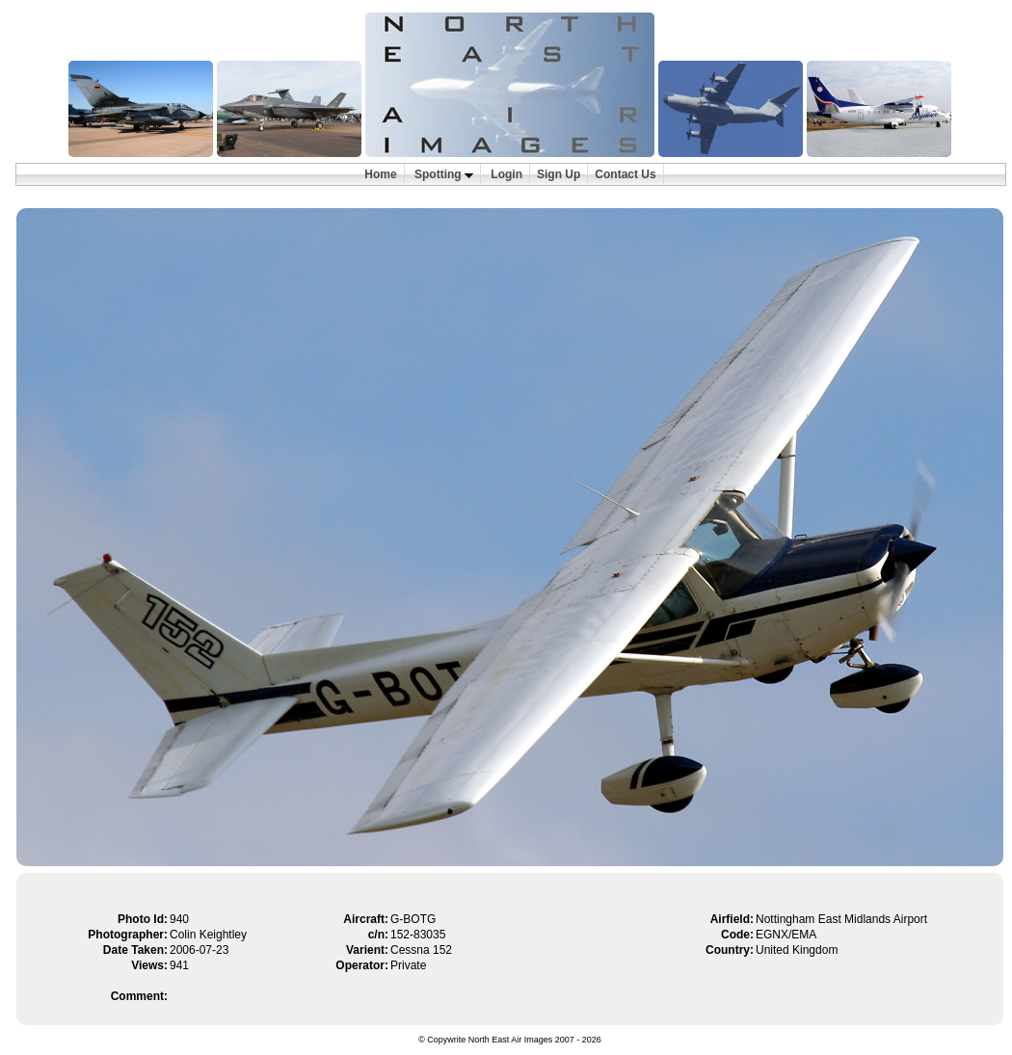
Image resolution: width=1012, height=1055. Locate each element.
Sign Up (558, 174)
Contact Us (625, 174)
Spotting (443, 174)
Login (506, 174)
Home (380, 174)
